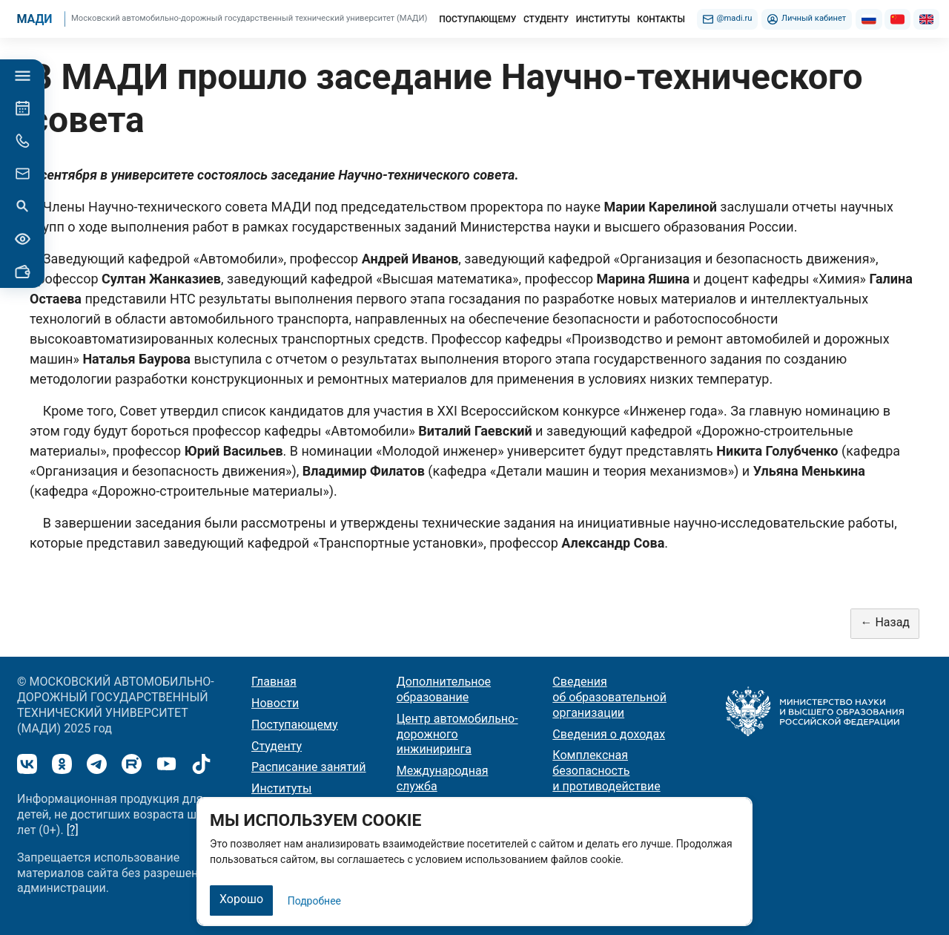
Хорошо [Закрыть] (241, 899)
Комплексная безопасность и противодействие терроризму (606, 778)
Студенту (276, 746)
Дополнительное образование (444, 689)
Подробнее (314, 901)
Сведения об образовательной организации (609, 697)
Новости (275, 703)
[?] (73, 830)
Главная (274, 682)
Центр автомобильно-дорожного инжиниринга (457, 734)
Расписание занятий (308, 767)
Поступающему (294, 725)
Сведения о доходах (608, 734)
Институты (281, 788)
